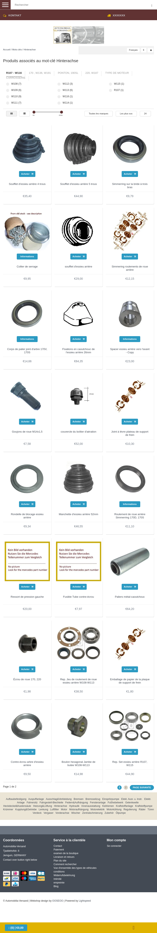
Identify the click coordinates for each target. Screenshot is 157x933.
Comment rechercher (65, 864)
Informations (27, 256)
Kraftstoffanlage (124, 806)
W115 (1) (110, 84)
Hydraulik (74, 806)
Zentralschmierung (92, 813)
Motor (64, 809)
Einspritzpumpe (110, 799)
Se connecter (114, 846)
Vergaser (48, 813)
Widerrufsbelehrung (64, 875)
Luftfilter (54, 809)
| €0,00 (16, 928)
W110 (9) (7, 96)
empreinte (59, 882)
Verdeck (37, 813)
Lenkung (43, 809)
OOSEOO (57, 900)
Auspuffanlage (36, 799)
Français (133, 50)
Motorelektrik (98, 809)
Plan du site (60, 860)
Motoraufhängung (79, 809)
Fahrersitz (32, 802)
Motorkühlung (114, 809)
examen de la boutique (66, 853)
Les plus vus (126, 113)
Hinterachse (30, 49)
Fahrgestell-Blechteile (51, 802)
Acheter (27, 174)
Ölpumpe (121, 813)
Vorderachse (62, 813)
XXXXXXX (119, 15)
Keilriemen (108, 806)
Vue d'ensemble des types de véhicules (75, 868)
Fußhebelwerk (115, 802)
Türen (150, 809)
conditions (59, 871)
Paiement (59, 849)
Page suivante (142, 787)
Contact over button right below (20, 859)
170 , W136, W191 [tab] (40, 72)
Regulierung (130, 809)
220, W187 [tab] (91, 72)
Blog (56, 886)
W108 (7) (7, 84)
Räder (142, 809)
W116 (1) (59, 96)
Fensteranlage (98, 802)
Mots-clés (17, 49)
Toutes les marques (98, 113)
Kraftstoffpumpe (144, 806)
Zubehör (109, 813)
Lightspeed (85, 900)
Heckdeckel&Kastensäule (17, 806)
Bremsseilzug (92, 799)
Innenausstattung (90, 806)
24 (145, 113)
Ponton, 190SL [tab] (68, 72)
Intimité (58, 879)
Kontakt (14, 15)
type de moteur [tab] (117, 72)
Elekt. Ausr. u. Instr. (131, 799)
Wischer (75, 813)
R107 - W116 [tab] (14, 72)
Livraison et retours (64, 857)
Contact (58, 846)
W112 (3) (59, 84)
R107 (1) (110, 90)
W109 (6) (7, 90)
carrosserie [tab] (16, 77)
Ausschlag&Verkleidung (59, 799)
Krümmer (8, 809)
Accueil (6, 49)
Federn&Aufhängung (76, 802)
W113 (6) (59, 90)
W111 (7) (7, 103)
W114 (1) (59, 103)
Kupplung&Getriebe (26, 809)
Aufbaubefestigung (16, 799)
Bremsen (78, 799)
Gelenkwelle (132, 802)
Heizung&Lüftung (42, 806)
